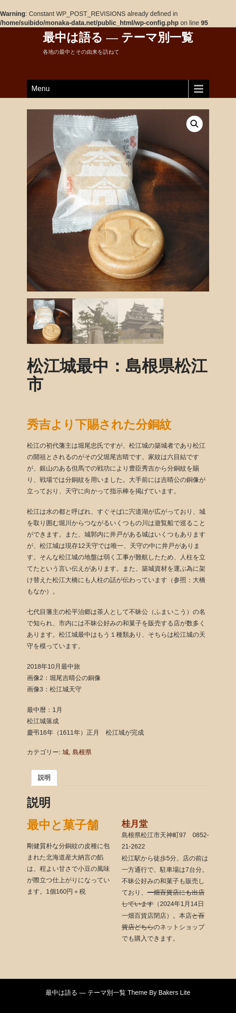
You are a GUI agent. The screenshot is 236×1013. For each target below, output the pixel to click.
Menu (40, 88)
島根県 (82, 752)
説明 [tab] (44, 777)
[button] (194, 124)
